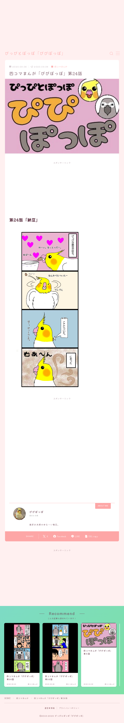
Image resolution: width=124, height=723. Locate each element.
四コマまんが (59, 67)
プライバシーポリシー (69, 708)
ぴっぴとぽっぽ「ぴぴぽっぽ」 (35, 53)
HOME (8, 698)
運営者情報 (50, 708)
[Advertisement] (58, 23)
